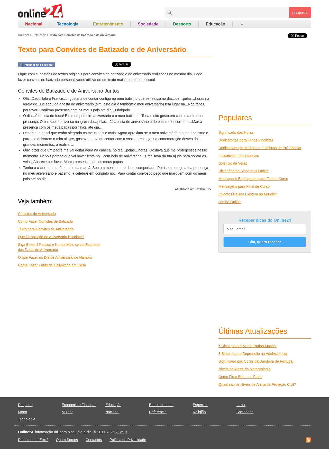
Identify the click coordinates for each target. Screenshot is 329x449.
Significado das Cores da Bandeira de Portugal (255, 361)
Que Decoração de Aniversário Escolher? (51, 237)
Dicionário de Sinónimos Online (243, 171)
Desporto (182, 24)
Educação (215, 24)
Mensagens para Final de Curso (244, 186)
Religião (199, 412)
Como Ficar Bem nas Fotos (240, 377)
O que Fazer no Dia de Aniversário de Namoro (55, 257)
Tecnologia (67, 24)
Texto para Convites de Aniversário (46, 229)
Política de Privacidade (127, 440)
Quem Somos (67, 440)
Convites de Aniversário (37, 214)
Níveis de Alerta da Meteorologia (244, 369)
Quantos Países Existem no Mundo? (247, 194)
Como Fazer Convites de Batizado (45, 221)
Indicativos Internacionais (238, 156)
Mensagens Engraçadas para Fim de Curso (253, 179)
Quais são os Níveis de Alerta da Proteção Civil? (257, 384)
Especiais (200, 405)
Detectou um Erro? (33, 440)
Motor (22, 412)
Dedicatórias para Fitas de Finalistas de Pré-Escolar (259, 148)
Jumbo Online (229, 202)
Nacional (33, 24)
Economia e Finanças (79, 405)
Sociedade (148, 24)
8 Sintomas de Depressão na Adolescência (252, 354)
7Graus (121, 432)
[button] (241, 24)
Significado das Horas (235, 132)
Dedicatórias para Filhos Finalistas (245, 140)
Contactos (94, 440)
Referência (39, 35)
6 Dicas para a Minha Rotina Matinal (247, 346)
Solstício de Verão (233, 163)
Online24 (23, 35)
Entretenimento (108, 24)
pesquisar (300, 13)
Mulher (67, 412)
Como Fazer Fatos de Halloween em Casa (52, 265)
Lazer (240, 405)
